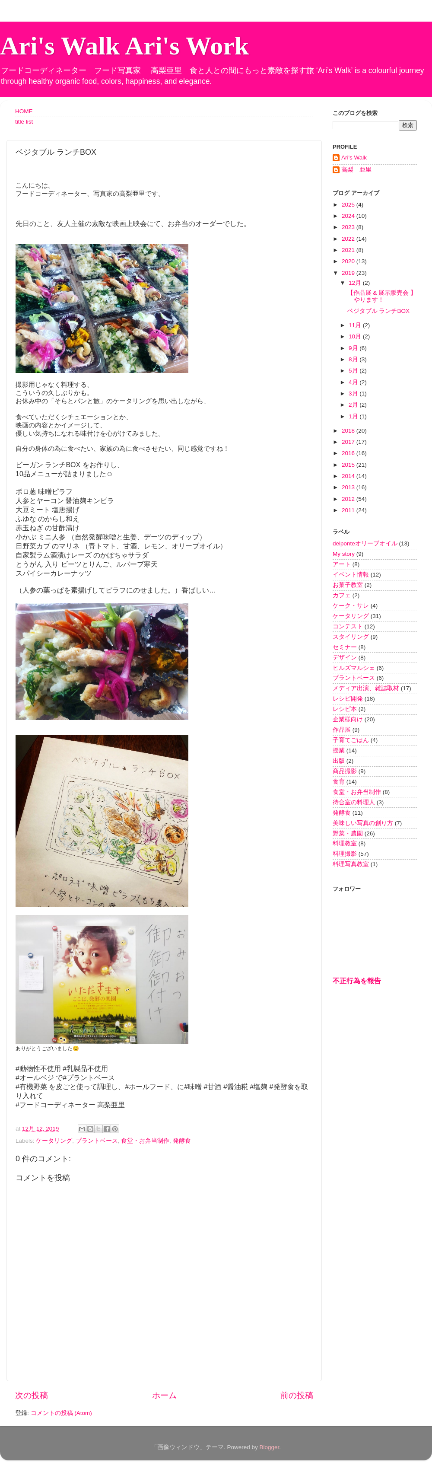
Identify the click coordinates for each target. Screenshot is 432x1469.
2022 (349, 239)
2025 (349, 204)
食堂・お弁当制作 (145, 1141)
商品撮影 (345, 771)
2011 (349, 510)
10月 (356, 336)
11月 (356, 325)
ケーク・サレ (351, 605)
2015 (349, 465)
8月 (354, 359)
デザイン (345, 657)
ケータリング (54, 1141)
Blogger (269, 1447)
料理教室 (345, 843)
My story (344, 554)
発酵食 (182, 1141)
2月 (354, 405)
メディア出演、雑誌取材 (366, 688)
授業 (339, 750)
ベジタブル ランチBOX (378, 311)
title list (24, 121)
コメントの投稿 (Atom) (61, 1413)
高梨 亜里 (356, 169)
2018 (349, 430)
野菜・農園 (348, 833)
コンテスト (348, 626)
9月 (354, 348)
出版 (339, 761)
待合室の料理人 (354, 802)
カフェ (342, 595)
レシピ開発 (348, 698)
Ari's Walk (354, 157)
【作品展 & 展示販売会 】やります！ (381, 296)
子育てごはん (351, 740)
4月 (354, 382)
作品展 (342, 730)
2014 (349, 476)
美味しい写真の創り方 (363, 823)
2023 (349, 227)
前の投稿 (296, 1395)
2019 (349, 273)
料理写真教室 (351, 864)
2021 (349, 250)
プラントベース (97, 1141)
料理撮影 (345, 854)
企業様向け (348, 719)
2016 (349, 453)
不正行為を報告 (357, 981)
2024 (349, 216)
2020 (349, 261)
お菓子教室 (348, 585)
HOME (24, 111)
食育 (339, 781)
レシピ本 (345, 709)
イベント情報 (351, 574)
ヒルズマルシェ (354, 668)
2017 (349, 442)
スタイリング (351, 637)
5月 (354, 370)
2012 (349, 499)
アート (342, 564)
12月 (356, 283)
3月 (354, 393)
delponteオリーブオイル (365, 543)
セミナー (345, 647)
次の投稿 (31, 1395)
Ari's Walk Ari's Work (124, 46)
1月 (354, 416)
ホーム (164, 1395)
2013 (349, 487)
